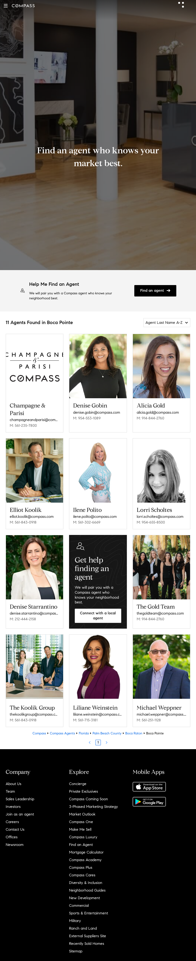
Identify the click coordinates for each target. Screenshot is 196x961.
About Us (13, 783)
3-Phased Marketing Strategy (93, 806)
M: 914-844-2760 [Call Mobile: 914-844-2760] (150, 418)
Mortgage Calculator (86, 852)
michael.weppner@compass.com (161, 714)
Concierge (77, 783)
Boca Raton (133, 733)
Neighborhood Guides (87, 890)
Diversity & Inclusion (85, 882)
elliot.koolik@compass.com (32, 516)
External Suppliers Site (87, 936)
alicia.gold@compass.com (158, 412)
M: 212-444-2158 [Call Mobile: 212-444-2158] (23, 619)
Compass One (81, 822)
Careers (12, 822)
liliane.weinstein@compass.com (98, 714)
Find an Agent (81, 844)
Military (75, 920)
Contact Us (15, 829)
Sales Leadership (20, 799)
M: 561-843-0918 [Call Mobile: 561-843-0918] (23, 522)
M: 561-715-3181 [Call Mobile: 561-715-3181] (85, 720)
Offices (12, 837)
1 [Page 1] (98, 742)
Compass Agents (62, 733)
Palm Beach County (107, 733)
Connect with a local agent (98, 615)
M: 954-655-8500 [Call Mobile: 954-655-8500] (151, 522)
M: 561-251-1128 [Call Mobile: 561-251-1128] (149, 720)
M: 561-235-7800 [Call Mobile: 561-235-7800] (23, 425)
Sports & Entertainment (88, 913)
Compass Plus (80, 867)
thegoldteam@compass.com (160, 613)
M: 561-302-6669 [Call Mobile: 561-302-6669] (86, 522)
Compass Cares (82, 875)
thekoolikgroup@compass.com (34, 714)
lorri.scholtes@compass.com (160, 516)
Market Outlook (82, 814)
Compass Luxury (83, 837)
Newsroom (14, 844)
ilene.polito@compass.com (95, 516)
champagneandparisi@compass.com (34, 419)
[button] (5, 5)
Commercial (79, 905)
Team (10, 791)
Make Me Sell (80, 829)
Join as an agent (20, 814)
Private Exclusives (83, 791)
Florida (84, 733)
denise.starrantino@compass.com (34, 613)
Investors (13, 806)
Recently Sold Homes (86, 943)
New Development (84, 898)
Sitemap (75, 951)
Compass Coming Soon (88, 799)
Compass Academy (85, 860)
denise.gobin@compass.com (96, 412)
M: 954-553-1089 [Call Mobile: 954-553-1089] (87, 418)
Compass (39, 733)
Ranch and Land (83, 928)
